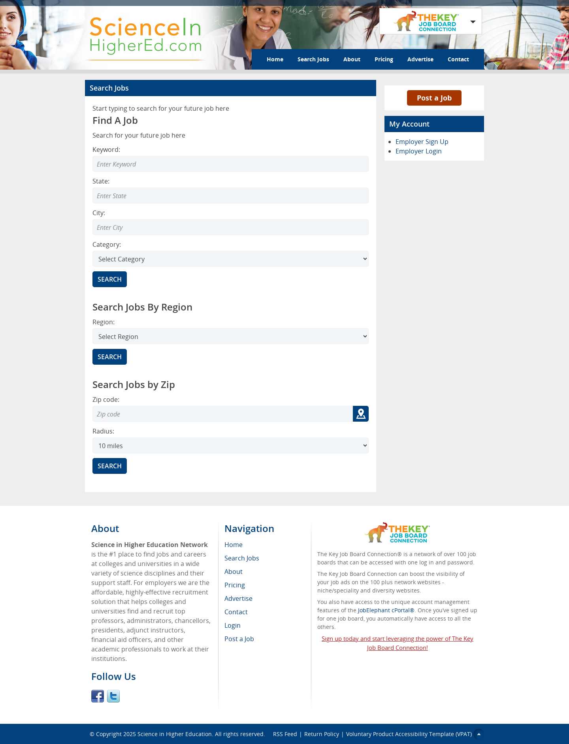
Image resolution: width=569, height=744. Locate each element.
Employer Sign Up (422, 141)
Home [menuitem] (233, 544)
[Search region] (230, 336)
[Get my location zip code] (361, 414)
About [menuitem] (233, 571)
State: (100, 181)
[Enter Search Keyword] (230, 164)
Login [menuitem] (232, 625)
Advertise (420, 59)
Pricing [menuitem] (234, 585)
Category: (106, 244)
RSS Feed (285, 734)
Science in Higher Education (175, 734)
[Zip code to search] (222, 414)
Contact (458, 59)
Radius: (103, 431)
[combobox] (230, 195)
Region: (103, 322)
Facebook (97, 696)
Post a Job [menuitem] (239, 638)
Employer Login (419, 151)
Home (275, 59)
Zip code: (105, 399)
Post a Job (434, 97)
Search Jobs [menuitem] (241, 558)
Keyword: (106, 149)
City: (98, 212)
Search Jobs (313, 59)
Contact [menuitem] (236, 612)
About (351, 59)
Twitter (113, 696)
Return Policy (321, 734)
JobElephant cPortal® (386, 610)
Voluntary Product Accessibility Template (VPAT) (409, 734)
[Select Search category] (230, 259)
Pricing (384, 59)
